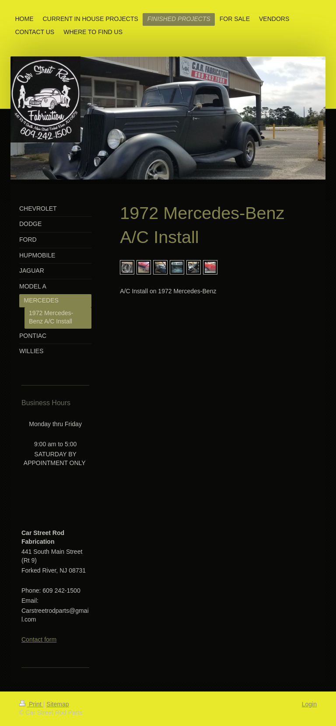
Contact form (38, 639)
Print (31, 704)
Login (309, 704)
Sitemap (57, 704)
